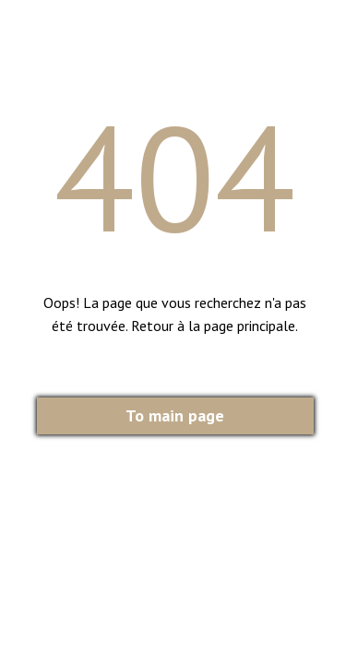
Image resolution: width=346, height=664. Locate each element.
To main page (174, 415)
